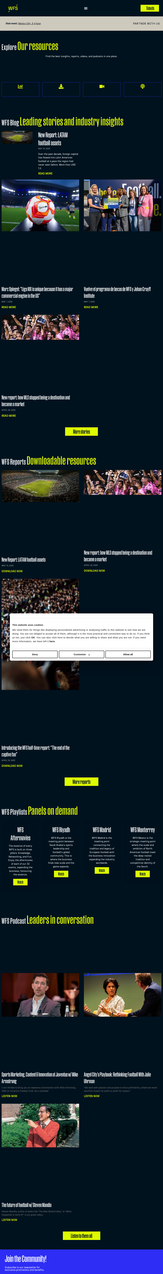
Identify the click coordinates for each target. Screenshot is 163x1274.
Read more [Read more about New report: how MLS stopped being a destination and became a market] (9, 415)
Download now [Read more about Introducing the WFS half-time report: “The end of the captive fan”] (12, 765)
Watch (20, 874)
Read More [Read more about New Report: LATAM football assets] (45, 173)
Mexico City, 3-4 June (29, 23)
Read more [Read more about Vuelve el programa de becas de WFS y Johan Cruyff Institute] (91, 307)
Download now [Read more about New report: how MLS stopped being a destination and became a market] (94, 570)
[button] (86, 8)
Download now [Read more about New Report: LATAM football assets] (12, 571)
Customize (82, 654)
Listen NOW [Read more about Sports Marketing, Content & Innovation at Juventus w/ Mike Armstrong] (9, 1087)
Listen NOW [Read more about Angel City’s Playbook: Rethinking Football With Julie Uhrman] (91, 1087)
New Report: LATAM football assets (24, 559)
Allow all (128, 654)
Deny (35, 654)
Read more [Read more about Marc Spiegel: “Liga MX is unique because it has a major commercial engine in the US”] (9, 307)
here (52, 641)
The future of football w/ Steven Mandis (26, 1196)
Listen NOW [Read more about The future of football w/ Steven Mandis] (9, 1211)
